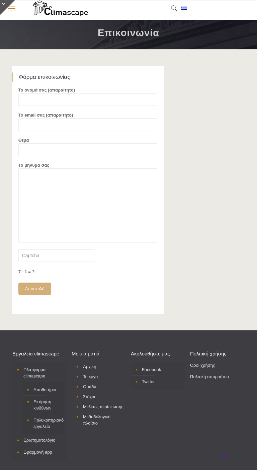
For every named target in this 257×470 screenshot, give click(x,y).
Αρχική (89, 366)
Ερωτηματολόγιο (39, 440)
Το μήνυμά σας (88, 203)
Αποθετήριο (44, 389)
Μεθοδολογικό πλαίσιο (96, 420)
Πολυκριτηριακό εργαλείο (46, 423)
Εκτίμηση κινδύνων (42, 405)
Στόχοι (89, 396)
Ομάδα (89, 386)
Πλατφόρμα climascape (34, 372)
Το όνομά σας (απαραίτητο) (88, 97)
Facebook (151, 369)
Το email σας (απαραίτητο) (88, 122)
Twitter (148, 381)
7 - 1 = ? (26, 271)
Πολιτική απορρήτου (209, 376)
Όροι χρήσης (202, 365)
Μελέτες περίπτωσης (103, 406)
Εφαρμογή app (37, 452)
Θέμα (88, 147)
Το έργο (90, 376)
